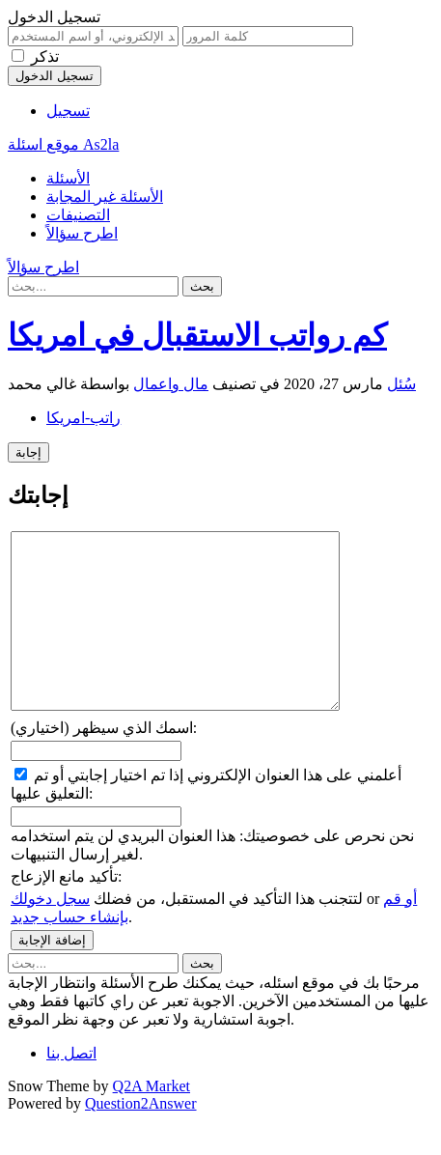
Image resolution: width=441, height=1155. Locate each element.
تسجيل (68, 110)
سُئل (401, 384)
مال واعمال (170, 384)
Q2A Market (151, 1121)
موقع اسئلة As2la (63, 144)
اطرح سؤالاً (82, 233)
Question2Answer (141, 1138)
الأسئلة (68, 178)
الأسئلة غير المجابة (104, 196)
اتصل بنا (71, 1088)
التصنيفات (78, 215)
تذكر (45, 56)
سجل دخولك (50, 933)
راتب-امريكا (83, 417)
